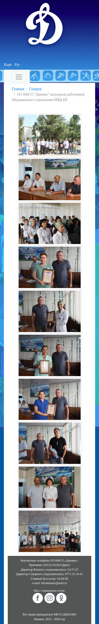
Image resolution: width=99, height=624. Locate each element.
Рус (17, 65)
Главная (18, 89)
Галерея (35, 89)
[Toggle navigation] (19, 77)
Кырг (8, 65)
